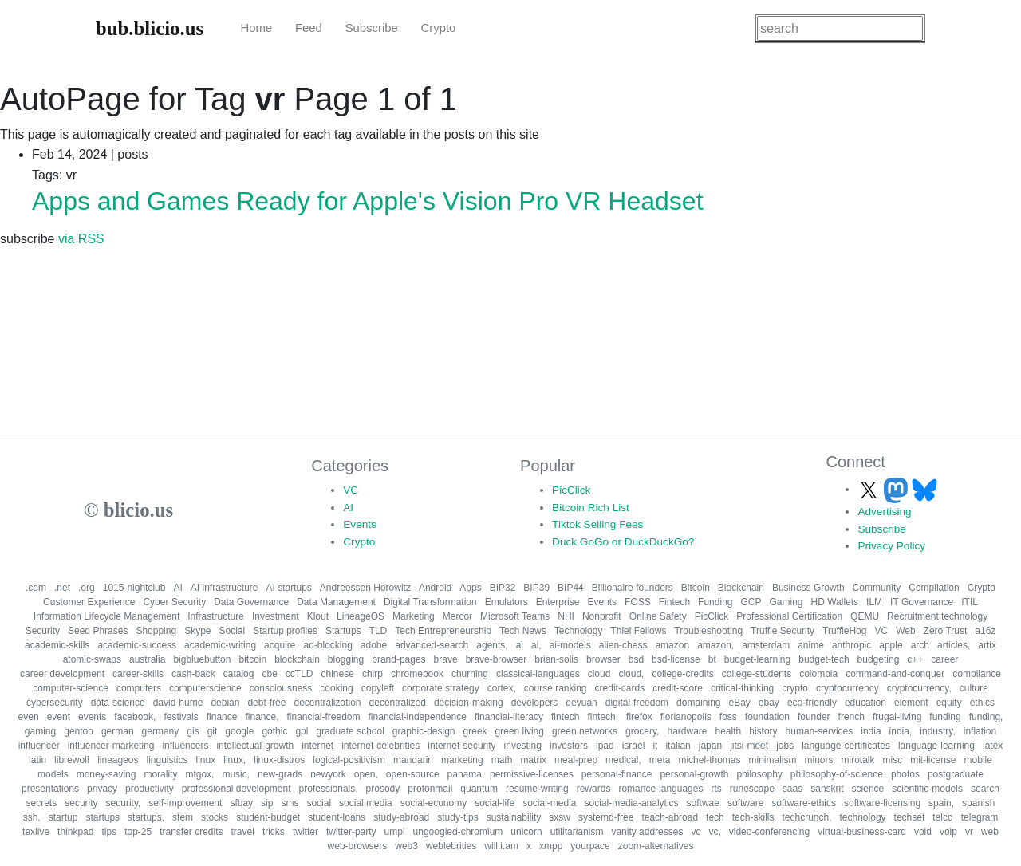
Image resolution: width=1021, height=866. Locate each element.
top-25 (138, 831)
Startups (343, 630)
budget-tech (823, 659)
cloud (599, 673)
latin (37, 760)
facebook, (135, 716)
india (871, 731)
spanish (978, 803)
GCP (750, 602)
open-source (413, 774)
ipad (605, 745)
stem (182, 817)
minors (818, 760)
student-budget (268, 817)
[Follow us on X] (870, 489)
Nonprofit (601, 616)
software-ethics (803, 803)
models (53, 774)
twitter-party (351, 831)
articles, (953, 645)
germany (160, 731)
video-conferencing (769, 831)
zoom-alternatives (656, 846)
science (868, 788)
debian (225, 702)
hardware (687, 731)
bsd (636, 659)
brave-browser (496, 659)
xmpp (550, 846)
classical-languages (538, 673)
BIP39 (536, 587)
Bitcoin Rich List (590, 508)
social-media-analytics (632, 803)
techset (909, 817)
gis (193, 731)
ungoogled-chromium (458, 831)
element (911, 702)
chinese (337, 673)
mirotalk (858, 760)
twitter (305, 831)
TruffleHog (844, 630)
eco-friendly (812, 702)
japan (710, 745)
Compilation (934, 587)
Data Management (336, 602)
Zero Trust (946, 630)
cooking (336, 688)
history (763, 731)
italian (677, 745)
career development (62, 673)
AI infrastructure (224, 587)
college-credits (682, 673)
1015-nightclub (134, 587)
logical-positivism (349, 760)
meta (660, 760)
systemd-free (605, 817)
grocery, (642, 731)
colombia (818, 673)
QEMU (864, 616)
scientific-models (927, 788)
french (851, 716)
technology (863, 817)
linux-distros (279, 760)
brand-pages (398, 659)
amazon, (715, 645)
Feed (308, 28)
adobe (374, 645)
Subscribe (371, 28)
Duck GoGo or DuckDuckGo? (623, 542)
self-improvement (185, 803)
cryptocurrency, (919, 688)
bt (712, 659)
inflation (980, 731)
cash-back (193, 673)
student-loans (336, 817)
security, (123, 803)
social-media (549, 803)
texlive (35, 831)
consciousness (281, 688)
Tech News (522, 630)
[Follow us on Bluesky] (924, 489)
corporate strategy (440, 688)
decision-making (468, 702)
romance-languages (660, 788)
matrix (533, 760)
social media (365, 803)
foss (728, 716)
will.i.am (501, 846)
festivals (181, 716)
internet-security (461, 745)
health (728, 731)
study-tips (457, 817)
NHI (566, 616)
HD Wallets (835, 602)
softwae (703, 803)
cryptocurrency (847, 688)
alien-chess (623, 645)
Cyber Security (174, 602)
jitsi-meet (749, 745)
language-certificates (846, 745)
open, (366, 774)
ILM (874, 602)
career (944, 659)
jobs (785, 745)
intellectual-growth (255, 745)
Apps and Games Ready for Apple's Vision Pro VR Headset (368, 201)
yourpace (589, 846)
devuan (581, 702)
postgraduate (956, 774)
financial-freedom (323, 716)
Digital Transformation (430, 602)
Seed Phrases (98, 630)
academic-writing (220, 645)
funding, (986, 716)
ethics (982, 702)
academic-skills (57, 645)
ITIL (969, 602)
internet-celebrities (380, 745)
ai (519, 645)
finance (222, 716)
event (58, 716)
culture (974, 688)
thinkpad (75, 831)
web (990, 831)
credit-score (677, 688)
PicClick (571, 490)
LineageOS (360, 616)
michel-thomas (709, 760)
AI (348, 508)
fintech (565, 716)
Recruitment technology (937, 616)
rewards (594, 788)
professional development (236, 788)
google (239, 731)
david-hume (178, 702)
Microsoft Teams (515, 616)
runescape (752, 788)
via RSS (81, 239)
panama (464, 774)
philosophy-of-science (836, 774)
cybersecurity (54, 702)
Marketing (413, 616)
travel (242, 831)
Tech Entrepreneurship (443, 630)
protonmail (430, 788)
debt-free (266, 702)
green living (519, 731)
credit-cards (620, 688)
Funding (715, 602)
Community (877, 587)
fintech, (602, 716)
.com (36, 587)
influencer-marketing (111, 745)
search (985, 788)
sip (267, 803)
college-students (756, 673)
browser (603, 659)
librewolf (71, 760)
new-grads (280, 774)
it (654, 745)
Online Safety (658, 616)
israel (633, 745)
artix (987, 645)
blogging (346, 659)
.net (62, 587)
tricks (273, 831)
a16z (985, 630)
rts (716, 788)
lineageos (117, 760)
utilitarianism (577, 831)
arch (920, 645)
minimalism (772, 760)
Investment (275, 616)
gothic (274, 731)
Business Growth (808, 587)
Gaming (786, 602)
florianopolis (686, 716)
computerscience (205, 688)
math (502, 760)
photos (905, 774)
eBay (739, 702)
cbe (269, 673)
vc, (714, 831)
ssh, (32, 817)
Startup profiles (285, 630)
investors (569, 745)
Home (256, 28)
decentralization (327, 702)
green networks (584, 731)
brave (446, 659)
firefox (639, 716)
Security (43, 630)
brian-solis (556, 659)
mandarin (413, 760)
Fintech (674, 602)
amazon (672, 645)
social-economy (433, 803)
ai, (536, 645)
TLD (378, 630)
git (212, 731)
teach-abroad (669, 817)
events (92, 716)
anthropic (851, 645)
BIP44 (571, 587)
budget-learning (757, 659)
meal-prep (575, 760)
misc (893, 760)
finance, (261, 716)
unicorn (526, 831)
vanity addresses (647, 831)
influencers (185, 745)
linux (206, 760)
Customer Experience (89, 602)
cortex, (501, 688)
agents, (491, 645)
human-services (819, 731)
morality (160, 774)
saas (792, 788)
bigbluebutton (202, 659)
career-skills (138, 673)
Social (232, 630)
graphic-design (423, 731)
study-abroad (401, 817)
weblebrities (451, 846)
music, (236, 774)
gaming (40, 731)
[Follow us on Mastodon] (897, 489)
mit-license (933, 760)
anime (811, 645)
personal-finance (616, 774)
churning (469, 673)
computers (138, 688)
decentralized (397, 702)
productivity (149, 788)
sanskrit (826, 788)
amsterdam (766, 645)
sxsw (559, 817)
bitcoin (252, 659)
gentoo (78, 731)
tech (715, 817)
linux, (234, 760)
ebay (769, 702)
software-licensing (882, 803)
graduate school (350, 731)
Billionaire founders (632, 587)
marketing (462, 760)
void (923, 831)
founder (814, 716)
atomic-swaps (92, 659)
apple (890, 645)
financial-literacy (509, 716)
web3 (406, 846)
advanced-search (431, 645)
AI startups (289, 587)
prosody (383, 788)
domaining (698, 702)
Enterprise (558, 602)
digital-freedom (636, 702)
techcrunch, (806, 817)
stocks (214, 817)
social (318, 803)
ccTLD (299, 673)
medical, (623, 760)
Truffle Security (782, 630)
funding (944, 716)
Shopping (156, 630)
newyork (328, 774)
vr (969, 831)
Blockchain (741, 587)
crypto (795, 688)
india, (901, 731)
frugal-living (897, 716)
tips (108, 831)
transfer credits (191, 831)
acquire (279, 645)
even (28, 716)
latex (993, 745)
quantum (479, 788)
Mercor (457, 616)
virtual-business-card (862, 831)
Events (359, 524)
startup (63, 817)
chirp (372, 673)
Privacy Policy (891, 546)
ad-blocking (327, 645)
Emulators (506, 602)
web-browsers (358, 846)
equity (949, 702)
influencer (39, 745)
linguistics (167, 760)
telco (942, 817)
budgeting (878, 659)
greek (475, 731)
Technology (578, 630)
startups (102, 817)
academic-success (136, 645)
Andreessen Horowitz (365, 587)
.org (86, 587)
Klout (318, 616)
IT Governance (921, 602)
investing (523, 745)
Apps (470, 587)
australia (147, 659)
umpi (394, 831)
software (745, 803)
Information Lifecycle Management (106, 616)
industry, (937, 731)
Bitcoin (695, 587)
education (865, 702)
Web (905, 630)
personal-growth (694, 774)
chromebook (417, 673)
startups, (146, 817)
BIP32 (503, 587)
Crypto (438, 28)
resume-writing (537, 788)
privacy (102, 788)
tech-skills (753, 817)
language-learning (936, 745)
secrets (41, 803)
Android (435, 587)
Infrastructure (215, 616)
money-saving (106, 774)
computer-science (70, 688)
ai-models (570, 645)
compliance (976, 673)
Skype (197, 630)
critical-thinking (742, 688)
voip (948, 831)
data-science (118, 702)
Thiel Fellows (638, 630)
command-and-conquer (895, 673)
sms (289, 803)
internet (317, 745)
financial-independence (418, 716)
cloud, (631, 673)
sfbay (241, 803)
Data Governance (251, 602)
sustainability (514, 817)
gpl (301, 731)
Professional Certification (789, 616)
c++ (915, 659)
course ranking (555, 688)
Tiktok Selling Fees (597, 524)
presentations (50, 788)
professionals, (328, 788)
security (81, 803)
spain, (941, 803)
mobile (978, 760)
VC (350, 490)
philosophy (759, 774)
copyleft (377, 688)
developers (534, 702)
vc (695, 831)
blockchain (297, 659)
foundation (767, 716)
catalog (238, 673)
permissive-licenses (532, 774)
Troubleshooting (708, 630)
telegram (980, 817)
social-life (494, 803)
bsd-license (676, 659)
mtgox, (199, 774)
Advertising (884, 512)
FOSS (638, 602)
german (117, 731)
